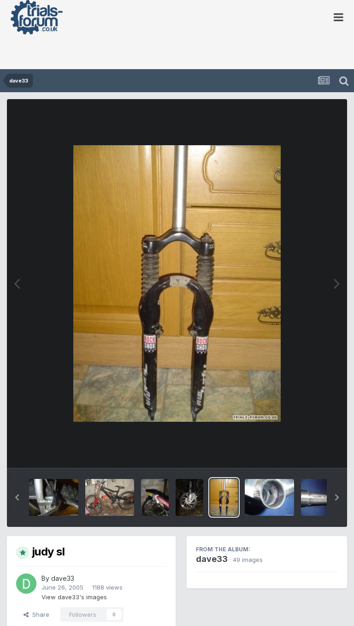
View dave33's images (74, 597)
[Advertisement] (108, 53)
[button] (17, 497)
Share (36, 614)
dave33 (62, 578)
